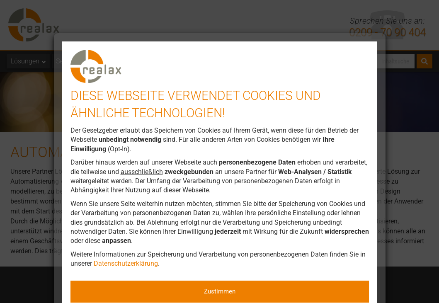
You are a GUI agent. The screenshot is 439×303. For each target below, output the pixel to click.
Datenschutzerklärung (126, 263)
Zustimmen (219, 291)
